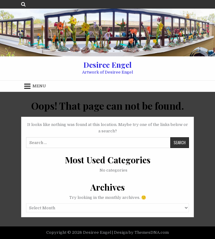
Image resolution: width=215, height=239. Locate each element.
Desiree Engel (107, 65)
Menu (39, 86)
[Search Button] (23, 4)
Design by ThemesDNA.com (141, 232)
